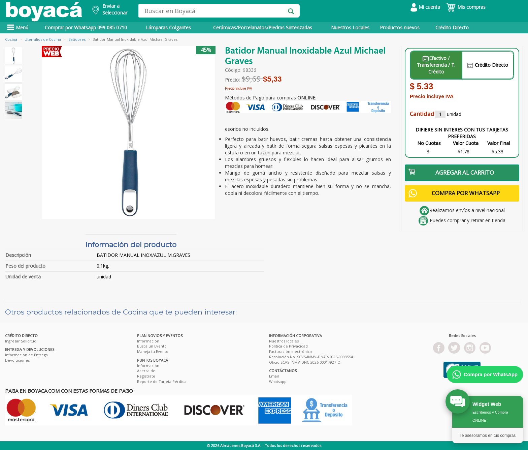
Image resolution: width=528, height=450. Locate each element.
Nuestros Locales (350, 27)
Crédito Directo (452, 27)
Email (274, 376)
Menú (17, 27)
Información (148, 340)
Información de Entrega (26, 354)
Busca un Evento (152, 346)
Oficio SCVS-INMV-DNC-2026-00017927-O (304, 362)
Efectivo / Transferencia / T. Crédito (436, 65)
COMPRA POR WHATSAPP (454, 193)
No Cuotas (429, 143)
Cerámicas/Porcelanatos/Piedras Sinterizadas (262, 27)
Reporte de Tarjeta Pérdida (162, 381)
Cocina (11, 39)
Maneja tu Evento (152, 351)
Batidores (77, 39)
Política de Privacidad (288, 346)
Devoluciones (17, 360)
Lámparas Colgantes (168, 27)
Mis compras (466, 7)
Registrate (146, 376)
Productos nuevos (400, 27)
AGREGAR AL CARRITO (451, 172)
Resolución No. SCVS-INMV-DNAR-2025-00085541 (312, 356)
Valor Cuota (465, 143)
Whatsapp (278, 381)
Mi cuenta (425, 7)
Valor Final (498, 143)
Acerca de (146, 370)
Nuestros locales (284, 340)
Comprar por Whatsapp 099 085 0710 (86, 27)
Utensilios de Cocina (43, 39)
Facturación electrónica (290, 351)
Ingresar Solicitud (20, 340)
